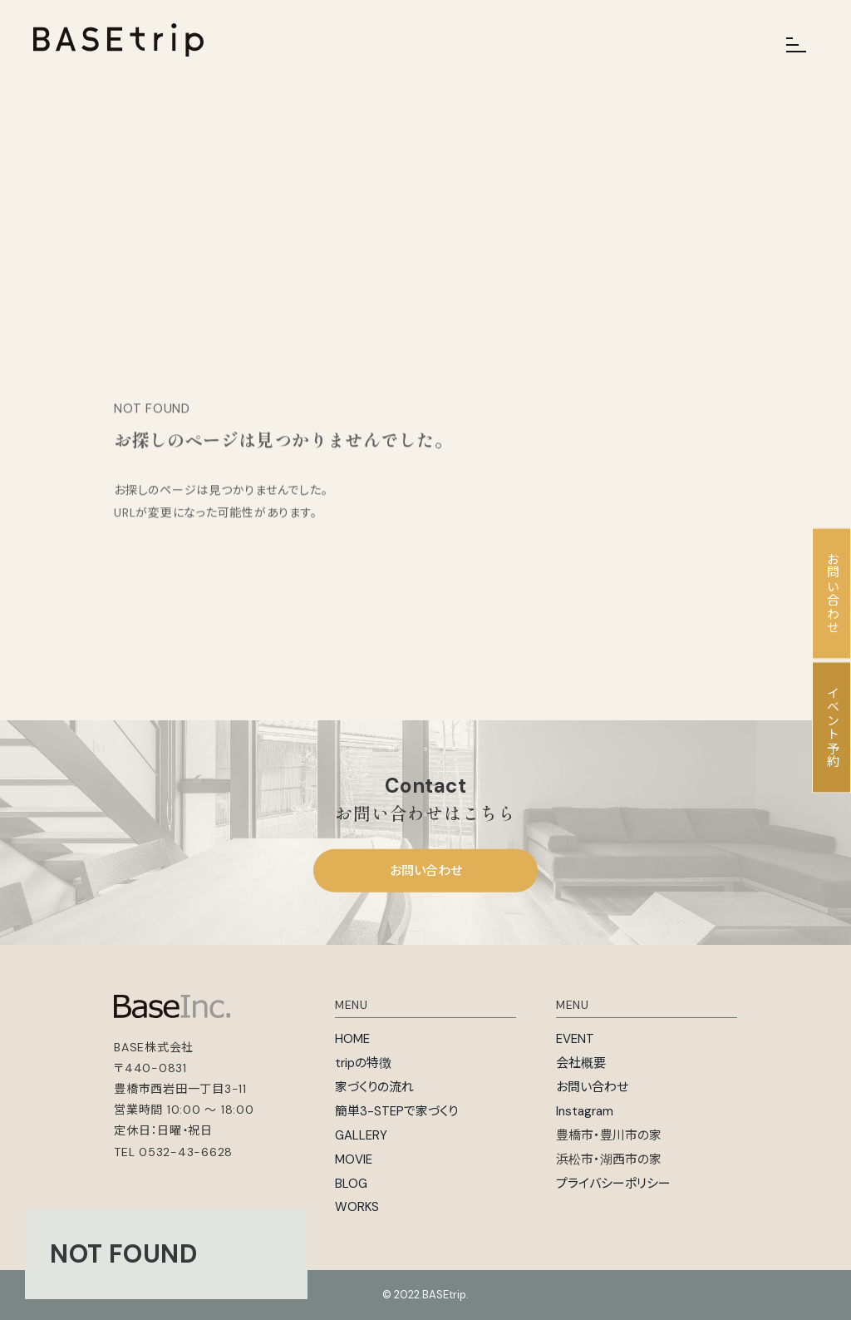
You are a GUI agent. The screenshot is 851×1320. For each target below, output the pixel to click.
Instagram (584, 1111)
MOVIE (353, 1159)
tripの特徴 (363, 1063)
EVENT (575, 1039)
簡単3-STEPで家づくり (396, 1111)
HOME (352, 1039)
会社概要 (581, 1063)
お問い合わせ (426, 871)
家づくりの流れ (374, 1087)
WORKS (357, 1207)
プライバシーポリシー (613, 1183)
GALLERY (361, 1135)
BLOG (351, 1183)
